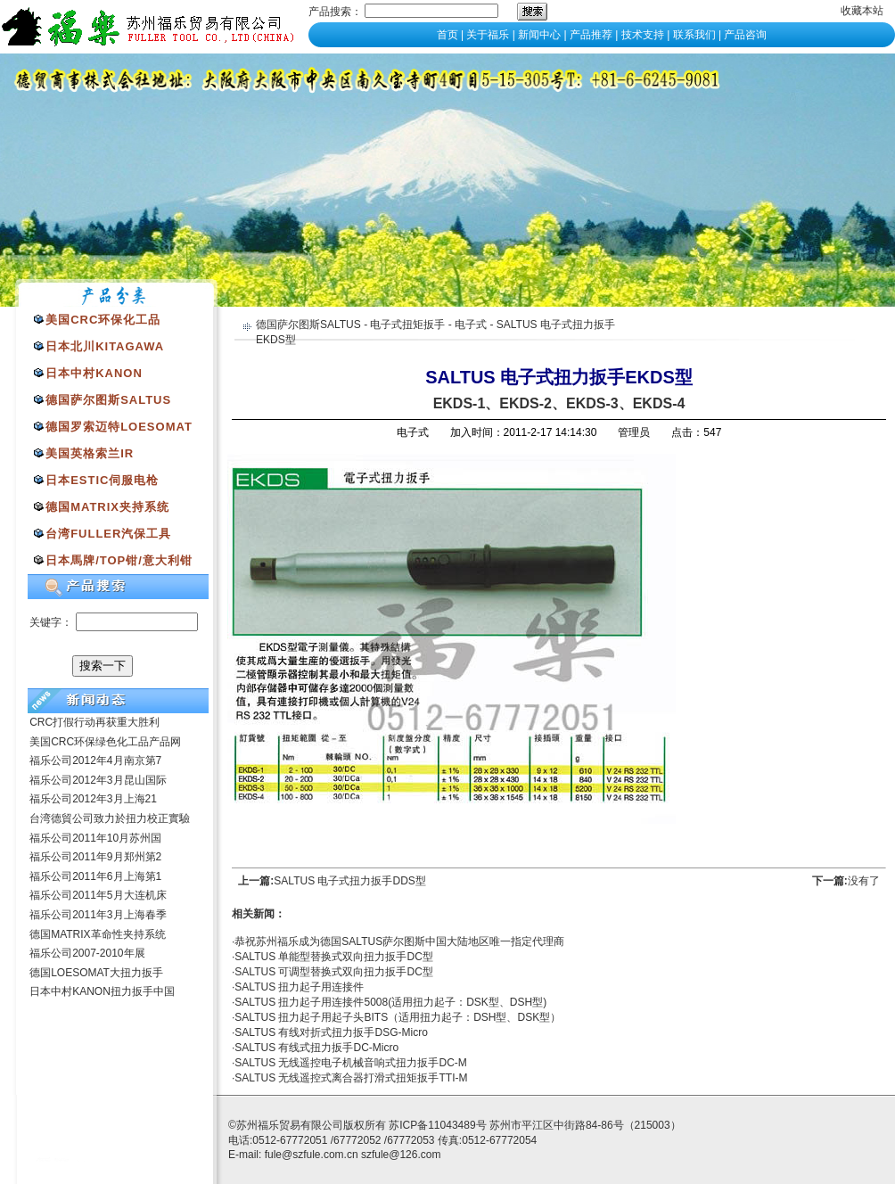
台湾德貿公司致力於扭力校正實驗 (109, 818)
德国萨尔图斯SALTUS (308, 324)
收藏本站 (862, 10)
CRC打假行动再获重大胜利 (94, 722)
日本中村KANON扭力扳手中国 (102, 991)
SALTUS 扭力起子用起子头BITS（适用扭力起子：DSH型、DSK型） (397, 1017)
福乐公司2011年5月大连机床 (97, 895)
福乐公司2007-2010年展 (86, 953)
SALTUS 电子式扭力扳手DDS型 (349, 881)
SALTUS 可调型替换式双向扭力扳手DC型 (333, 972)
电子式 (471, 324)
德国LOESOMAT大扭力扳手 (96, 972)
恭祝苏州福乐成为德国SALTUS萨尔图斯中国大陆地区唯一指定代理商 (399, 941)
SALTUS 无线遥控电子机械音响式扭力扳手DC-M (350, 1063)
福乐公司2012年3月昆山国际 (97, 780)
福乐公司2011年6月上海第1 (95, 876)
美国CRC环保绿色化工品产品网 (105, 742)
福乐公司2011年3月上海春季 (97, 915)
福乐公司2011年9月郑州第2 (95, 857)
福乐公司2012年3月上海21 (93, 799)
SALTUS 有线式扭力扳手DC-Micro (316, 1047)
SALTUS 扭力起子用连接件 (299, 987)
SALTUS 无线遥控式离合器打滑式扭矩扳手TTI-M (350, 1078)
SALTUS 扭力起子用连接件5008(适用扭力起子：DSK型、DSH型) (390, 1002)
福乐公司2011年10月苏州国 (95, 838)
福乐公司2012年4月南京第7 (95, 760)
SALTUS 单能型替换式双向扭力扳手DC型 (333, 956)
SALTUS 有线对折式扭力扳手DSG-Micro (330, 1032)
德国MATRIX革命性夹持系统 (97, 934)
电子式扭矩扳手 (407, 324)
